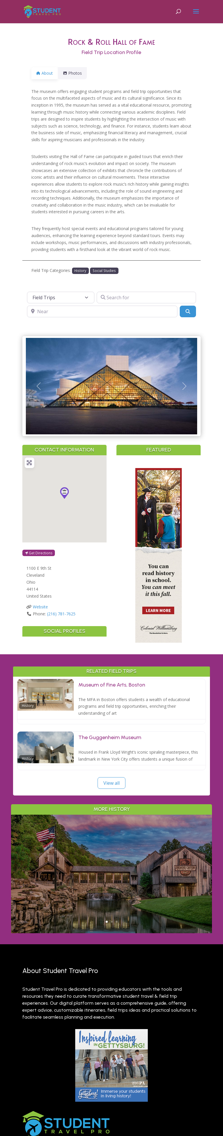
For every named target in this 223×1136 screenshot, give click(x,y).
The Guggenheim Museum (109, 737)
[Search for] (146, 297)
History (80, 270)
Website (40, 607)
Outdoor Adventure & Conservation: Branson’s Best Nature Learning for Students (112, 853)
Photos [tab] (75, 73)
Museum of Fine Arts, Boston (111, 685)
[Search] (188, 311)
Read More (111, 899)
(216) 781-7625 (61, 614)
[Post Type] (60, 297)
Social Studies (104, 270)
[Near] (102, 311)
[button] (38, 386)
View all (111, 783)
